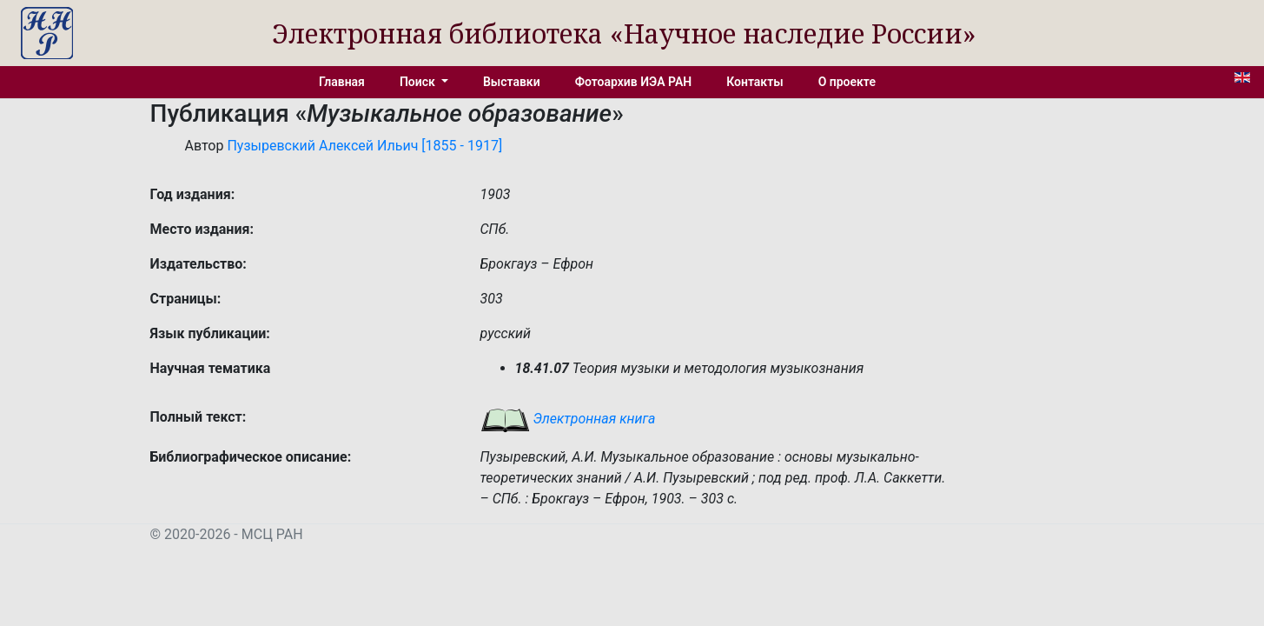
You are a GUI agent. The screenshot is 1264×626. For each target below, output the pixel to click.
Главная (342, 82)
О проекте (847, 82)
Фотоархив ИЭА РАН (633, 82)
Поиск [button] (419, 82)
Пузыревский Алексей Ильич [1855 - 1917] (364, 145)
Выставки (511, 82)
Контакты (754, 82)
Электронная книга (568, 418)
